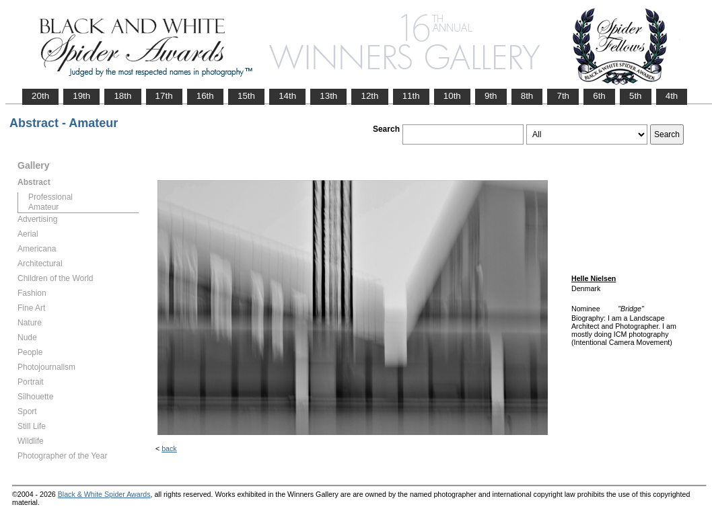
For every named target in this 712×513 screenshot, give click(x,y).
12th (369, 96)
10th (452, 96)
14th (287, 96)
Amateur (43, 207)
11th (411, 96)
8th (527, 96)
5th (635, 96)
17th (164, 96)
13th (328, 96)
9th (491, 96)
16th (205, 96)
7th (563, 96)
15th (246, 96)
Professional (50, 197)
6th (599, 96)
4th (672, 96)
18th (122, 96)
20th (40, 96)
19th (81, 96)
